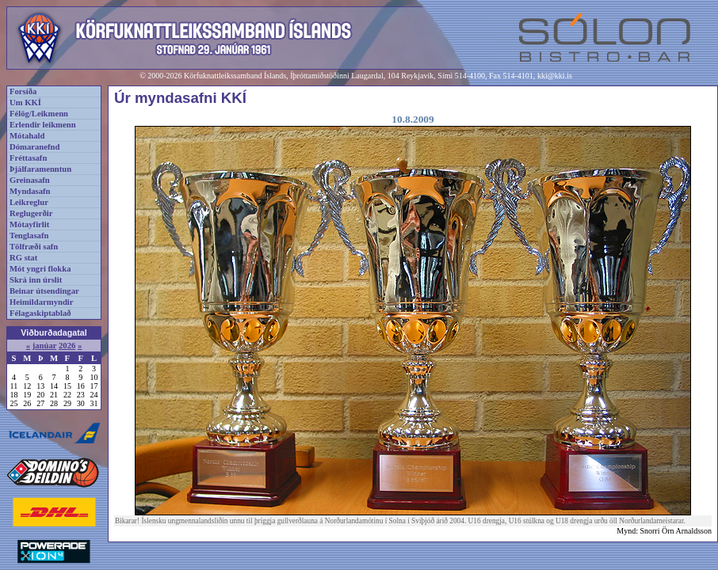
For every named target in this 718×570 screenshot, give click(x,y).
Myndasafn (30, 191)
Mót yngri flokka (40, 268)
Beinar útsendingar (44, 291)
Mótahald (27, 135)
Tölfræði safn (34, 246)
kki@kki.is (554, 75)
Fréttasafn (28, 158)
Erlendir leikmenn (43, 124)
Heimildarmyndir (42, 302)
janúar (44, 345)
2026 (67, 345)
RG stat (23, 257)
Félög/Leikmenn (39, 113)
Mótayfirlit (29, 224)
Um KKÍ (25, 102)
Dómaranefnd (34, 146)
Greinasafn (30, 180)
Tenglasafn (29, 235)
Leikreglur (29, 202)
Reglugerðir (31, 213)
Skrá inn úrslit (36, 280)
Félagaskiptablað (40, 313)
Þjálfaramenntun (40, 169)
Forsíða (23, 91)
